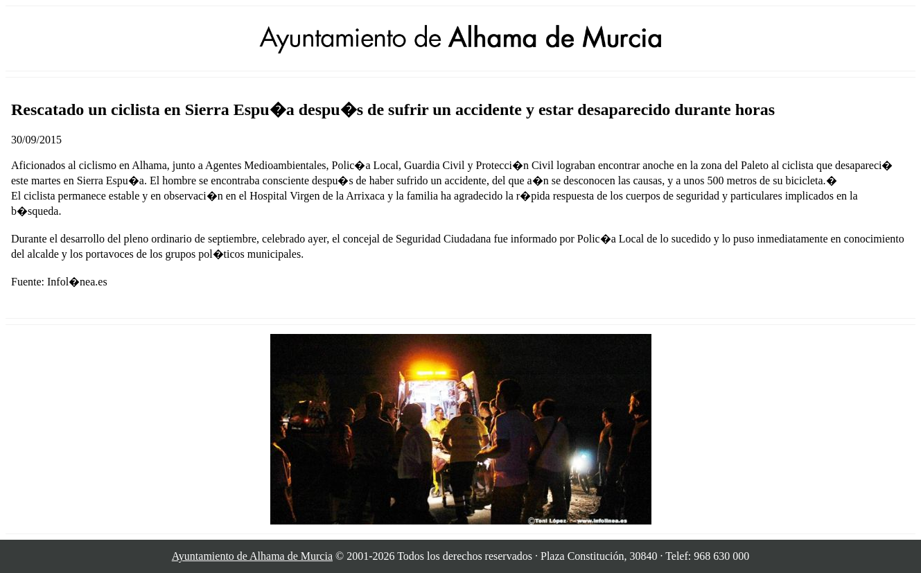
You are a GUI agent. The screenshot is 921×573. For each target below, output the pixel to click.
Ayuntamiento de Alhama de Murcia (252, 556)
